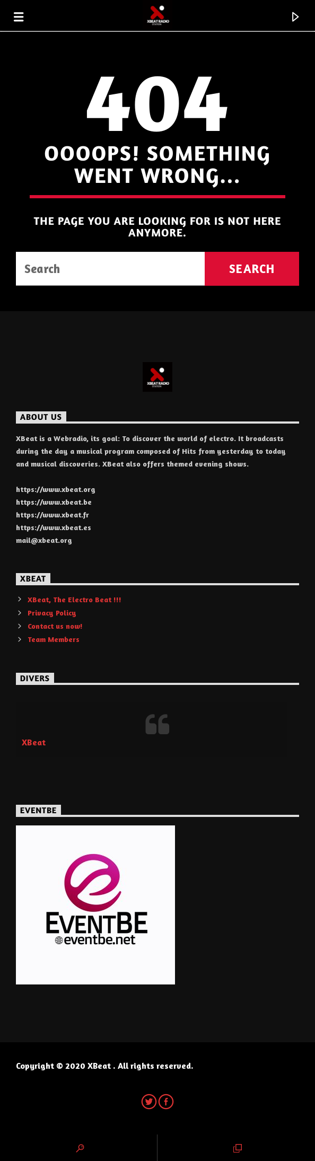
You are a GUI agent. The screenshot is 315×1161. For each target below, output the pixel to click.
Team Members (54, 639)
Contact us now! (55, 625)
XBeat (34, 742)
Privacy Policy (52, 612)
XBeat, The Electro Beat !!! (74, 599)
